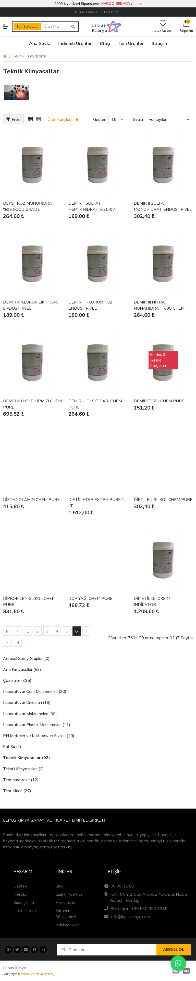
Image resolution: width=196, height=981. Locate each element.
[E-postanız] (112, 949)
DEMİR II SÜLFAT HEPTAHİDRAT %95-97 (91, 206)
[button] (140, 4)
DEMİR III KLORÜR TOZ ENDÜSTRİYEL (90, 305)
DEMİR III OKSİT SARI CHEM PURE (95, 404)
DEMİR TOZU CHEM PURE (159, 401)
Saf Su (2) (12, 746)
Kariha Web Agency (36, 973)
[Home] (5, 56)
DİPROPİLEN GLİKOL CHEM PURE (29, 602)
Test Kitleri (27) (17, 790)
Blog (59, 886)
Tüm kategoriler (28, 26)
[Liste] (38, 119)
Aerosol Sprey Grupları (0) (26, 658)
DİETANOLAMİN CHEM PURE (31, 500)
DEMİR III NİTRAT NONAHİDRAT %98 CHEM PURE (159, 305)
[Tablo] (30, 119)
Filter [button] (13, 119)
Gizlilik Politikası (69, 894)
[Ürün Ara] (55, 26)
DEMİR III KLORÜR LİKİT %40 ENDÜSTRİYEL (30, 305)
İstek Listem (25, 910)
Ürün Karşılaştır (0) (64, 119)
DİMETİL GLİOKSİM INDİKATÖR (152, 602)
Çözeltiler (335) (17, 680)
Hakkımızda (66, 902)
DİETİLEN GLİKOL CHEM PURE (163, 500)
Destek (20, 886)
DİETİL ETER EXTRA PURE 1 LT (96, 503)
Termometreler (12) (21, 779)
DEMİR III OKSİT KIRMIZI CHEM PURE (32, 404)
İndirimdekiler (67, 924)
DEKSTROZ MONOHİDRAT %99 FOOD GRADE (29, 206)
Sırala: (138, 119)
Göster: (99, 119)
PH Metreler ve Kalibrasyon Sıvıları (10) (38, 735)
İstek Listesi (163, 26)
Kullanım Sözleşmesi (65, 913)
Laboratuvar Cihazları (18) (27, 702)
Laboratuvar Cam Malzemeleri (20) (34, 691)
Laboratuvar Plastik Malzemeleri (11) (36, 724)
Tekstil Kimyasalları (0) (23, 768)
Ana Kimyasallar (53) (22, 669)
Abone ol (173, 949)
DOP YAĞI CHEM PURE (90, 598)
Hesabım (22, 894)
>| (17, 642)
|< (8, 631)
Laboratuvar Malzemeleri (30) (30, 713)
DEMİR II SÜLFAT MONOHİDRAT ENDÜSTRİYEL (163, 206)
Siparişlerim (24, 902)
